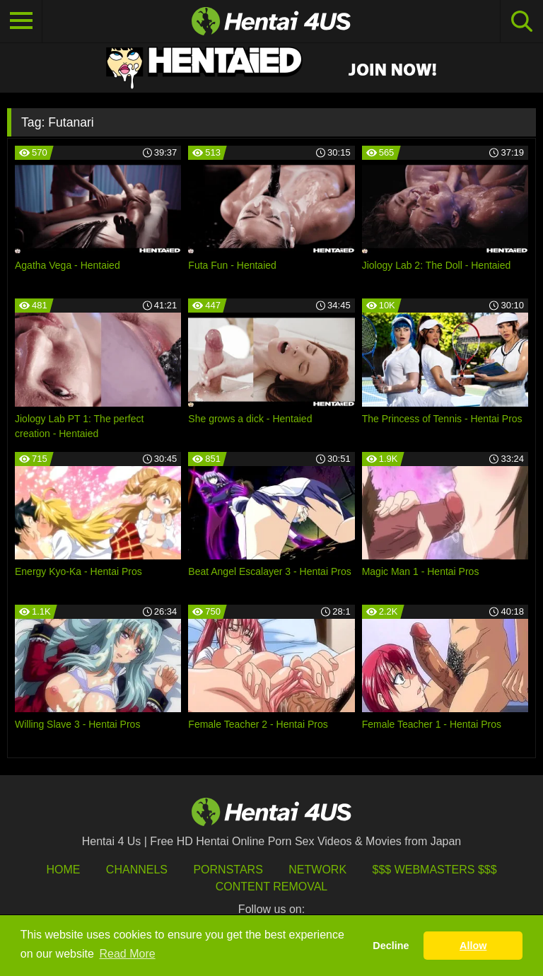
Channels (137, 870)
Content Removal (272, 887)
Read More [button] (128, 954)
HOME (63, 870)
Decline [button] (391, 945)
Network (317, 870)
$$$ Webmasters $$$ (435, 870)
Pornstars (227, 870)
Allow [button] (473, 945)
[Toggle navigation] (21, 21)
